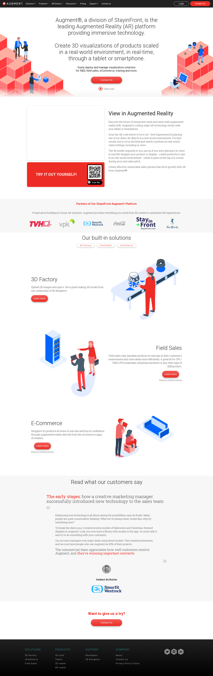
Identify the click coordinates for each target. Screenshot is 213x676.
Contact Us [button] (200, 3)
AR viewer (60, 667)
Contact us (106, 4)
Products (62, 649)
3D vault (59, 655)
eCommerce (126, 245)
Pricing (83, 4)
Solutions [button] (30, 4)
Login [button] (181, 3)
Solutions (33, 649)
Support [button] (93, 4)
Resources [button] (70, 4)
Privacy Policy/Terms (128, 663)
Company (123, 649)
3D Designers (93, 659)
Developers (92, 655)
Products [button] (43, 4)
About (119, 655)
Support (92, 649)
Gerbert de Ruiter (106, 579)
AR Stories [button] (56, 4)
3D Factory (86, 245)
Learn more (39, 298)
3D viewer (60, 663)
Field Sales (106, 245)
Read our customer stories (170, 380)
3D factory (31, 655)
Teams (59, 659)
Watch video (109, 89)
